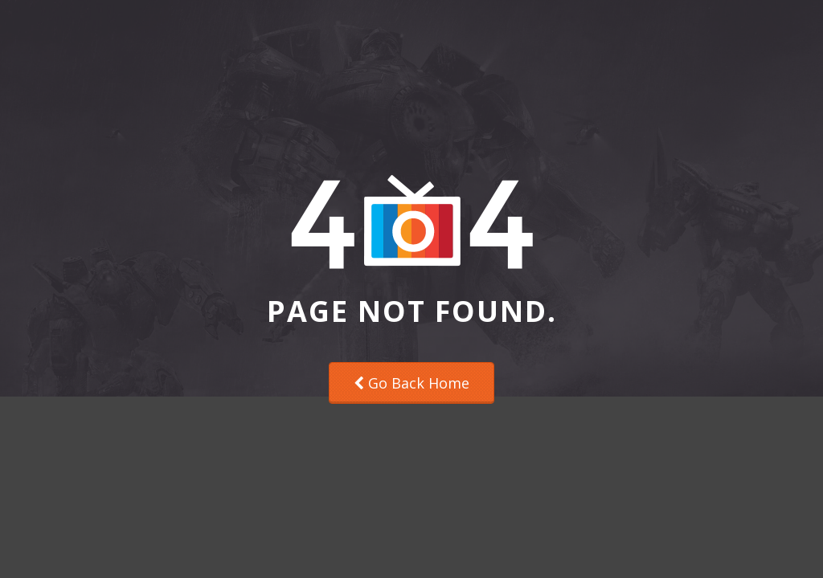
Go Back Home (411, 383)
